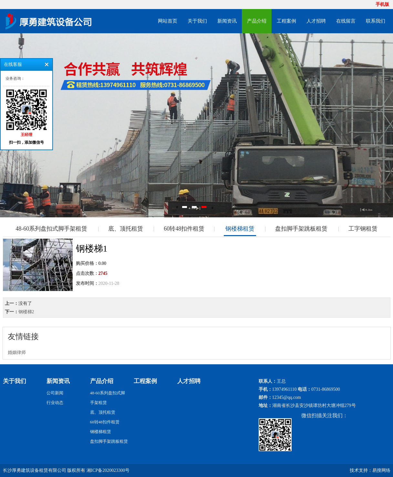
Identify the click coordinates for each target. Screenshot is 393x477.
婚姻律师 (17, 352)
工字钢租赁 (362, 228)
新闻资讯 (227, 21)
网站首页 (167, 21)
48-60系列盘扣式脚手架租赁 (51, 228)
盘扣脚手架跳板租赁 (301, 228)
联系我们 (375, 21)
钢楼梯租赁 (239, 228)
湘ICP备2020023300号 (108, 470)
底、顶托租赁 (125, 228)
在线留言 (346, 21)
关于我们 (197, 21)
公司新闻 (55, 392)
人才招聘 (316, 21)
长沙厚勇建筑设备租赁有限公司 (34, 470)
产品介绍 (256, 21)
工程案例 (286, 21)
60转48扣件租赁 (184, 228)
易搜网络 (381, 470)
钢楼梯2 (26, 311)
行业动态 (55, 402)
